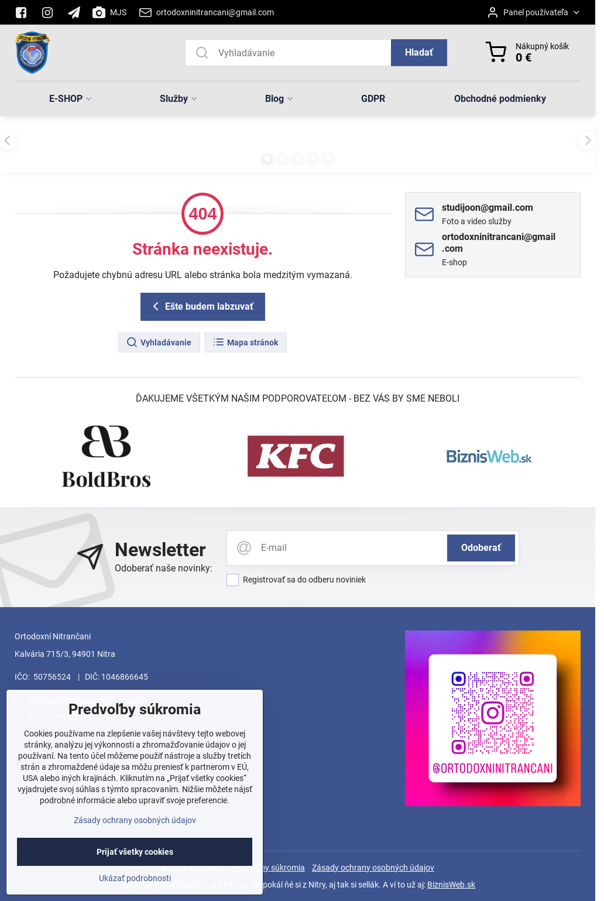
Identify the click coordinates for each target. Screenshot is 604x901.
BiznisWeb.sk (451, 884)
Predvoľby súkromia (268, 867)
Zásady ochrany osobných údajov (373, 867)
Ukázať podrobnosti (135, 894)
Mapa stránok (245, 342)
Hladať (419, 52)
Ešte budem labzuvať (201, 306)
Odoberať (481, 547)
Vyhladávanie (158, 342)
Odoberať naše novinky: (163, 568)
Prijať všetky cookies (135, 867)
